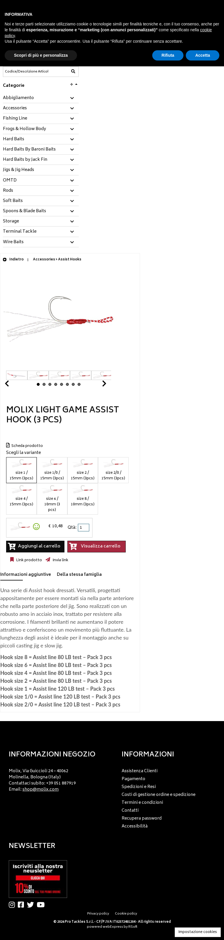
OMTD (10, 180)
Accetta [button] (202, 55)
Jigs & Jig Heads (18, 170)
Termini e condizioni (142, 802)
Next (97, 385)
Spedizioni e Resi (139, 787)
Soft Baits (13, 201)
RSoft (132, 927)
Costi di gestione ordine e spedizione (158, 795)
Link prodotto (28, 560)
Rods (8, 190)
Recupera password (142, 818)
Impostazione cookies (197, 932)
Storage (11, 221)
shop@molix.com (40, 789)
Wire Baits (13, 242)
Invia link (60, 560)
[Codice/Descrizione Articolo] (26, 71)
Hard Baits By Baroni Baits (29, 149)
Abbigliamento (18, 98)
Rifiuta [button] (168, 55)
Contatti (130, 810)
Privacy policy (98, 914)
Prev (13, 385)
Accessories (15, 108)
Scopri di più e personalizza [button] (41, 55)
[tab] (41, 98)
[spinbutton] (84, 527)
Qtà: (72, 527)
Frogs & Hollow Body (24, 129)
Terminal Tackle (19, 231)
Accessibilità (135, 826)
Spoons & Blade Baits (24, 211)
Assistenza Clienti (140, 771)
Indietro (13, 259)
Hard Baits (13, 139)
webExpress (113, 927)
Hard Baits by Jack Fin (25, 160)
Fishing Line (15, 118)
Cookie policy (126, 914)
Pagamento (133, 779)
